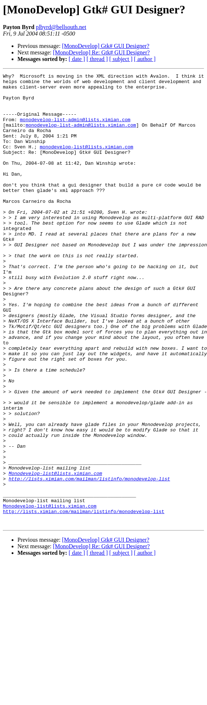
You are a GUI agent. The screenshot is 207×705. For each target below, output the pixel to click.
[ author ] (145, 59)
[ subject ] (121, 59)
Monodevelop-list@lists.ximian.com (55, 553)
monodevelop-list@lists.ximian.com (86, 162)
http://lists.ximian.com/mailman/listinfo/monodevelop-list (89, 560)
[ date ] (77, 59)
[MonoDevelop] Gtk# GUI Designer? (105, 46)
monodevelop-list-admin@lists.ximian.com (75, 129)
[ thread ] (97, 59)
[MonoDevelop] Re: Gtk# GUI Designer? (101, 52)
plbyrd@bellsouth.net (61, 27)
